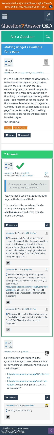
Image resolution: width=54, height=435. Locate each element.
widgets (8, 128)
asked (6, 73)
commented (10, 233)
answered (7, 173)
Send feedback (9, 428)
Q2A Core (25, 73)
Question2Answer (18, 433)
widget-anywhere (20, 128)
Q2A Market (19, 431)
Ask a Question (22, 37)
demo (14, 6)
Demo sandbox (23, 428)
